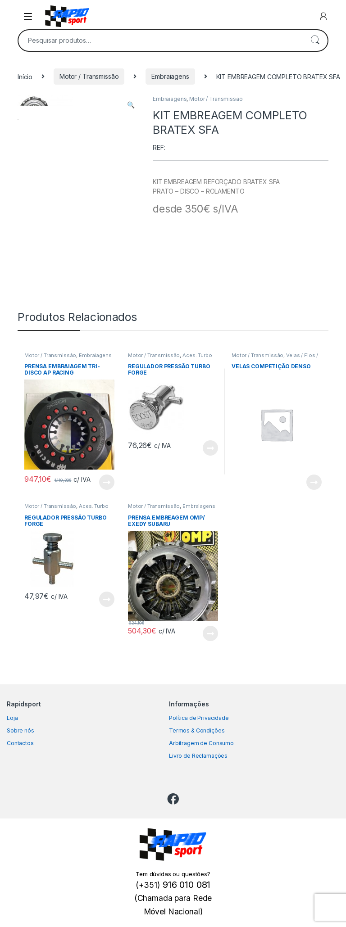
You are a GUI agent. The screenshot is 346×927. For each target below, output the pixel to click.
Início (25, 76)
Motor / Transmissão (88, 76)
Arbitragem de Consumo (201, 743)
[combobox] (160, 40)
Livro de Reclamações (198, 755)
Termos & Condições (196, 730)
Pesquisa (315, 40)
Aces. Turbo (197, 355)
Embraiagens (170, 76)
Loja (12, 717)
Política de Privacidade (199, 717)
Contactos (20, 743)
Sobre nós (20, 730)
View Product (106, 482)
